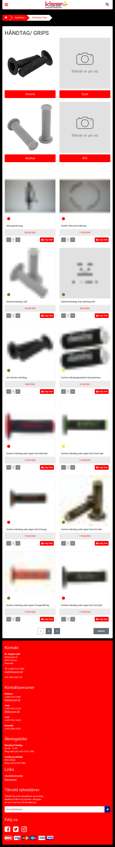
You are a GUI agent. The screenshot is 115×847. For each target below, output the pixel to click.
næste (101, 631)
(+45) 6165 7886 (16, 669)
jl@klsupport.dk (12, 711)
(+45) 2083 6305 (13, 728)
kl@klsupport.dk (12, 700)
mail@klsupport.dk (14, 672)
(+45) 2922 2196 (13, 708)
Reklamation (11, 779)
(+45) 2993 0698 (13, 720)
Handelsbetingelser (14, 776)
